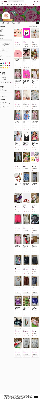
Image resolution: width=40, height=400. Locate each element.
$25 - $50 (2, 74)
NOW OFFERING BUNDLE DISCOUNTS (26, 39)
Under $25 (3, 73)
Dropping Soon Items (4, 106)
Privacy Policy (20, 398)
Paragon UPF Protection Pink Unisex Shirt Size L (18, 246)
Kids (14, 4)
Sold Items (2, 107)
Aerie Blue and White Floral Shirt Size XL (35, 349)
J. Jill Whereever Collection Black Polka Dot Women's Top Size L (26, 267)
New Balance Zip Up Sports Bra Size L (18, 329)
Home (17, 4)
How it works (29, 4)
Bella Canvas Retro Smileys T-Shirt (34, 143)
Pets (1, 34)
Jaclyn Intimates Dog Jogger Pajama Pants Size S (34, 184)
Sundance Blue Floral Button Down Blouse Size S (26, 184)
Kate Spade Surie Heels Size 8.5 (33, 329)
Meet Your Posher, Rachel (34, 39)
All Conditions (3, 95)
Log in (35, 1)
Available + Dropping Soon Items (5, 104)
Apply (11, 82)
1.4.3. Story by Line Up (5, 43)
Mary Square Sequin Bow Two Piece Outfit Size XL (34, 81)
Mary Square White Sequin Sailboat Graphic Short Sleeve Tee (17, 143)
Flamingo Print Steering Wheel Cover (34, 225)
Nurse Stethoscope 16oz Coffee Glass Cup (25, 163)
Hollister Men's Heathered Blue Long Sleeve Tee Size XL (34, 287)
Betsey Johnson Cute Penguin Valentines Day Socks (26, 246)
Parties (20, 4)
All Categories (2, 28)
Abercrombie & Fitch (4, 48)
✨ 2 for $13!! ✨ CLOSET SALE (18, 60)
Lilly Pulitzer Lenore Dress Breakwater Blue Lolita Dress (18, 122)
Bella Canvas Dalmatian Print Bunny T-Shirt (34, 163)
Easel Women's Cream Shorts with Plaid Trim (25, 101)
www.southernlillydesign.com (18, 19)
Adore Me (2, 50)
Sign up (38, 1)
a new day (2, 45)
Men (11, 4)
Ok (36, 396)
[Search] (17, 1)
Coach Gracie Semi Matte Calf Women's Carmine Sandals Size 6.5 (25, 205)
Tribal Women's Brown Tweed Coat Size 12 (26, 287)
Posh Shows (25, 4)
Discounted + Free (4, 90)
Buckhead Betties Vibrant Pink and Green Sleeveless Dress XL (18, 101)
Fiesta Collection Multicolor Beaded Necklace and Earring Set (25, 329)
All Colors (2, 60)
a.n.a (2, 46)
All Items (2, 87)
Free (1, 89)
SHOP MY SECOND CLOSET (18, 39)
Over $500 (3, 79)
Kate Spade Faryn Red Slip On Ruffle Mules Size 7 (17, 349)
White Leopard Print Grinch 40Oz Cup (34, 205)
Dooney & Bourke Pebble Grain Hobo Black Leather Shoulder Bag (26, 143)
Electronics (2, 35)
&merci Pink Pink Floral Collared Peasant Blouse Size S (18, 81)
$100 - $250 (3, 77)
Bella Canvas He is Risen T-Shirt (18, 287)
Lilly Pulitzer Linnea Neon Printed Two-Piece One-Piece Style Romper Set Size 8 (35, 60)
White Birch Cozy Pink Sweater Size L (18, 225)
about (33, 22)
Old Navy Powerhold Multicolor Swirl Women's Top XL (34, 101)
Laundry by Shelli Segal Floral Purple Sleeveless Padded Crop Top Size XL (18, 308)
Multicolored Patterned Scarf (17, 163)
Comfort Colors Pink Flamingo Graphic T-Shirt (26, 81)
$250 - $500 (3, 78)
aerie (2, 53)
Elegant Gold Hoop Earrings (34, 246)
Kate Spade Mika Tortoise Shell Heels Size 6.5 (25, 60)
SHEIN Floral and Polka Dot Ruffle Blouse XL (35, 122)
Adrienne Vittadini (4, 51)
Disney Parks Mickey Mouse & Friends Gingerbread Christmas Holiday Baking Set (17, 184)
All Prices (2, 72)
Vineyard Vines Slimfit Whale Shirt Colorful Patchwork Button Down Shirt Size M (18, 267)
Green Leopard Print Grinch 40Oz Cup (25, 308)
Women (8, 4)
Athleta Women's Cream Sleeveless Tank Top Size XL (26, 225)
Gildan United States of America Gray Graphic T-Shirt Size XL (26, 349)
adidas (2, 49)
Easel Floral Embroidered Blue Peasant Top (25, 122)
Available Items (3, 102)
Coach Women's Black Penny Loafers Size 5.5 (16, 205)
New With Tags (3, 96)
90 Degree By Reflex (4, 44)
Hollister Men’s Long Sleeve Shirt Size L (35, 267)
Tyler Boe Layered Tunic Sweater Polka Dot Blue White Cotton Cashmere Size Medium (35, 308)
